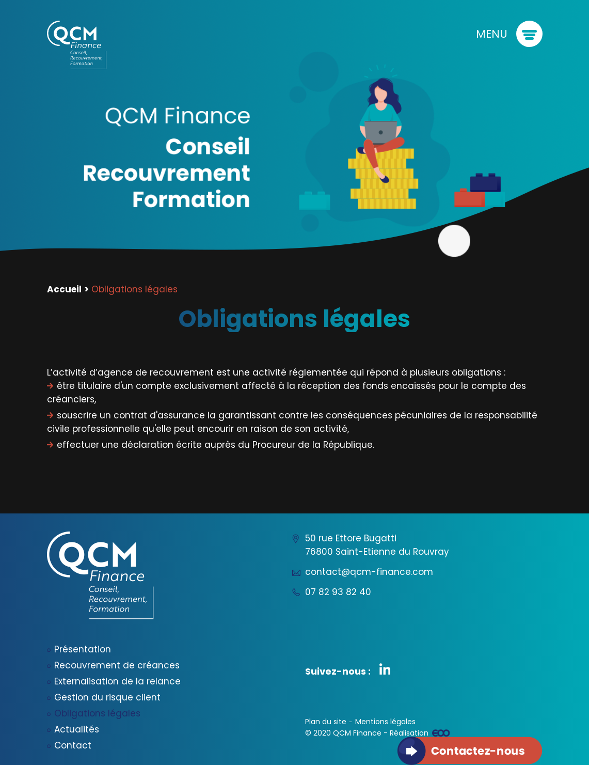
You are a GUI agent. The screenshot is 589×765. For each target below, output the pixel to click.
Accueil (64, 289)
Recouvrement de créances (117, 665)
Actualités (76, 729)
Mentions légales (385, 721)
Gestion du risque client (107, 697)
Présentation (82, 649)
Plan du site (325, 721)
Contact (72, 745)
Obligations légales (97, 713)
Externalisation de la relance (117, 681)
